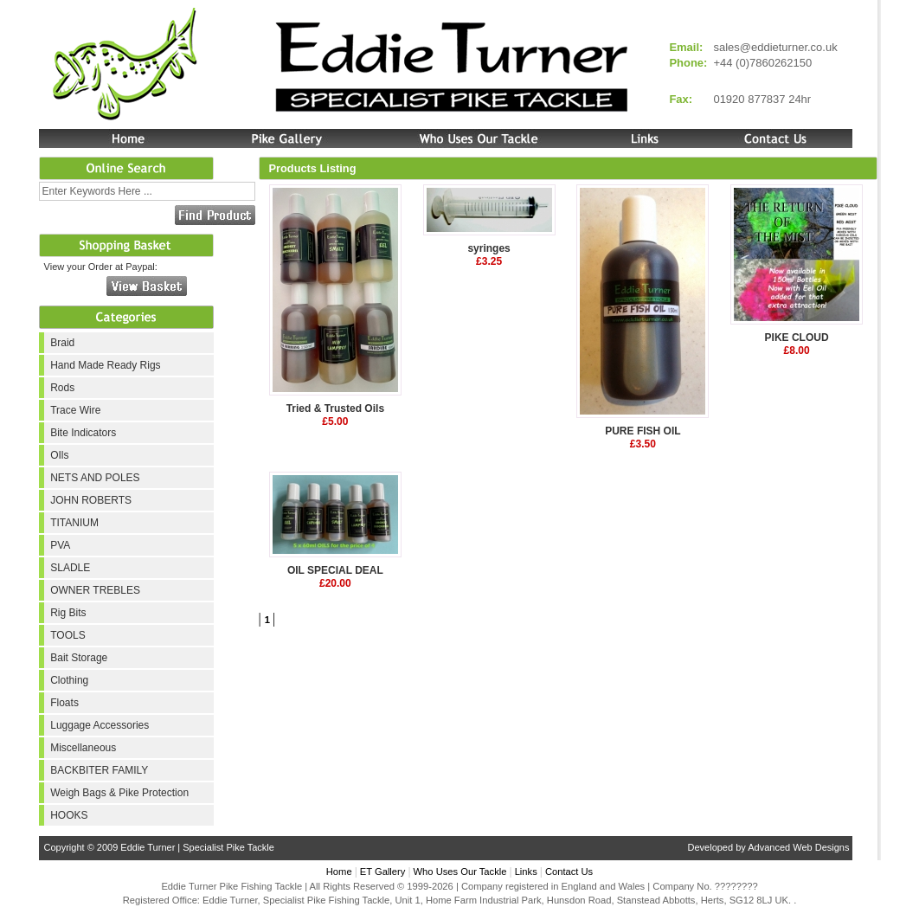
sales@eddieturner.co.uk (775, 47)
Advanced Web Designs (798, 847)
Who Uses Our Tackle (460, 871)
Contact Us (569, 871)
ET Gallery (383, 871)
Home (339, 871)
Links (526, 871)
